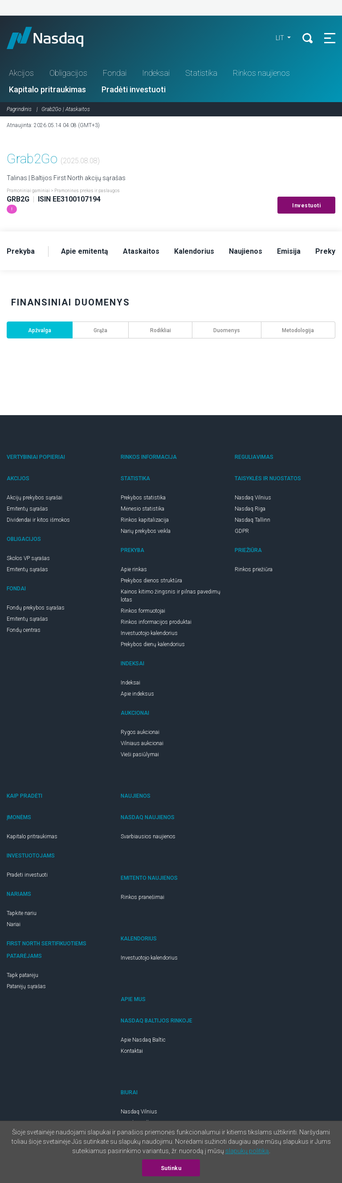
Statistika (201, 73)
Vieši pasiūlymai (140, 754)
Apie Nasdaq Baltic (143, 1040)
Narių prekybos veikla (146, 531)
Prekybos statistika (143, 498)
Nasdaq (53, 38)
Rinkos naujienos (261, 73)
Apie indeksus (137, 694)
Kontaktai (132, 1051)
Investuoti (306, 205)
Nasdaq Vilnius (253, 498)
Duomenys (226, 330)
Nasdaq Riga (250, 509)
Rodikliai (160, 330)
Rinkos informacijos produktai (156, 622)
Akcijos (21, 73)
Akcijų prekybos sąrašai (34, 498)
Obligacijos (68, 73)
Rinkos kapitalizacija (145, 520)
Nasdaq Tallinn (252, 520)
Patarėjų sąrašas (26, 986)
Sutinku (171, 1168)
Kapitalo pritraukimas (47, 89)
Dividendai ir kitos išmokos (38, 520)
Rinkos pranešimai (142, 897)
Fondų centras (24, 630)
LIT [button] (280, 37)
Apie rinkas (134, 569)
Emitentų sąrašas (27, 509)
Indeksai (156, 73)
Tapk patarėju (22, 975)
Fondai (114, 73)
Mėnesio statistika (142, 509)
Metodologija (298, 330)
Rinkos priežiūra (254, 569)
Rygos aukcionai (140, 732)
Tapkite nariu (22, 913)
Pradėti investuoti (134, 89)
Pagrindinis (19, 109)
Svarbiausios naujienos (148, 836)
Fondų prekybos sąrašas (36, 608)
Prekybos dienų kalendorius (153, 644)
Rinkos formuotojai (143, 611)
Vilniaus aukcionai (142, 743)
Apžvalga (39, 330)
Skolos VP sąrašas (28, 558)
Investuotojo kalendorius (149, 633)
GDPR (242, 531)
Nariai (13, 924)
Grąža (100, 330)
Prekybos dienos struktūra (151, 580)
